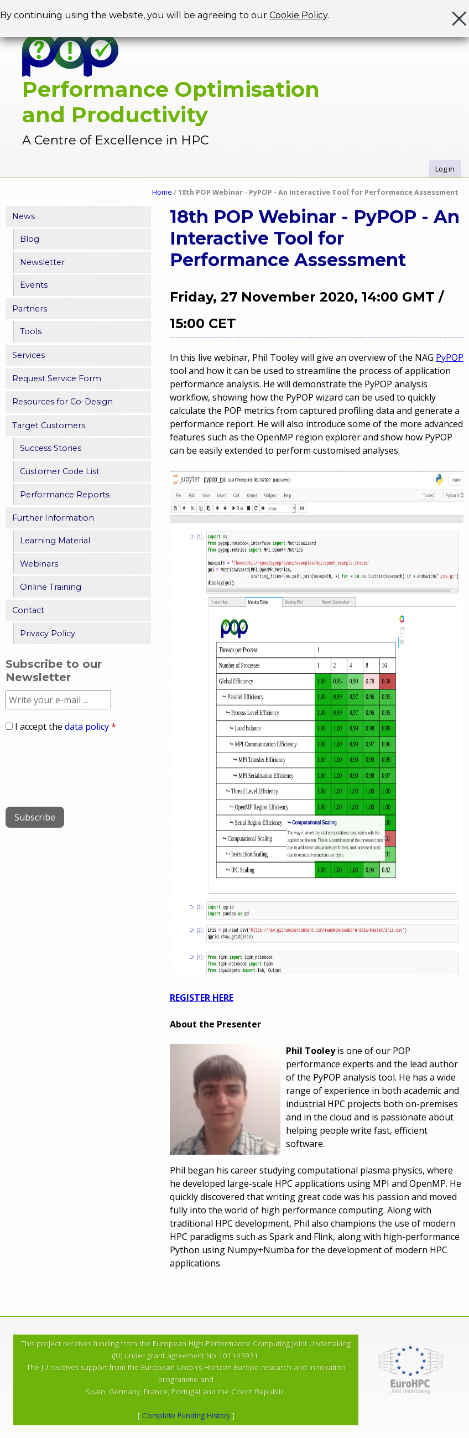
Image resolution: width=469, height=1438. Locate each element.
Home (162, 192)
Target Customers (48, 425)
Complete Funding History (186, 1415)
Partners (29, 309)
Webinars (39, 564)
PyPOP (449, 357)
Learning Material (55, 541)
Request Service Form (56, 378)
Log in (445, 169)
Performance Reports (65, 495)
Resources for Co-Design (62, 402)
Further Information (53, 518)
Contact (28, 610)
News (23, 216)
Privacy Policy (47, 633)
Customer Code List (60, 471)
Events (34, 285)
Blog (29, 239)
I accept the (65, 726)
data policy (87, 726)
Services (28, 355)
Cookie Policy (298, 15)
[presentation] (90, 765)
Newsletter (42, 262)
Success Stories (50, 448)
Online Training (50, 587)
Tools (30, 331)
